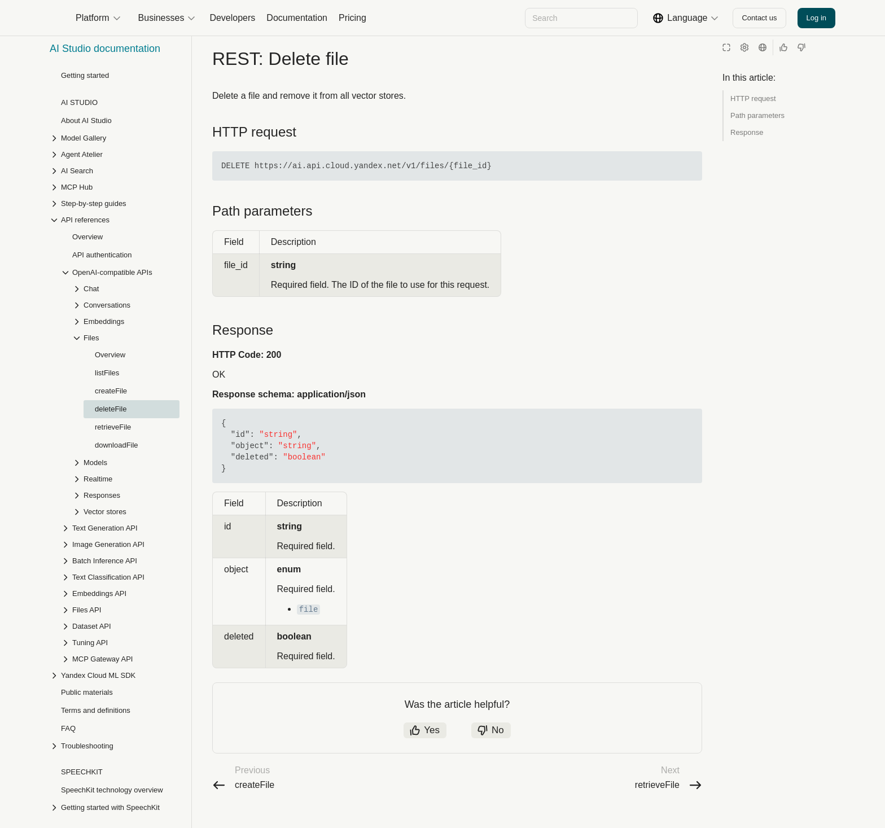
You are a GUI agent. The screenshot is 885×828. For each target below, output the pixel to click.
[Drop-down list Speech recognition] (114, 636)
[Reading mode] (726, 47)
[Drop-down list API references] (114, 701)
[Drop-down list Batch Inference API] (120, 373)
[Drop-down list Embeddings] (125, 133)
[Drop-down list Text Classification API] (120, 389)
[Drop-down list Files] (125, 150)
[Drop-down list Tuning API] (120, 454)
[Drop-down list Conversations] (125, 117)
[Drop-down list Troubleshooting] (114, 558)
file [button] (308, 632)
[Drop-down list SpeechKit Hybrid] (114, 685)
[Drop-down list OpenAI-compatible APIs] (120, 84)
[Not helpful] (801, 47)
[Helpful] (783, 47)
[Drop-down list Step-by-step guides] (114, 668)
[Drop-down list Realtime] (125, 291)
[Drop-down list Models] (125, 274)
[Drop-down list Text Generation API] (120, 340)
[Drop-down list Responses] (125, 307)
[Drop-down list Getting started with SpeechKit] (114, 619)
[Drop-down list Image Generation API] (120, 356)
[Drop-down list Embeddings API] (120, 405)
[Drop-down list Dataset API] (120, 438)
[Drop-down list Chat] (125, 101)
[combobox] (580, 18)
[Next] (475, 18)
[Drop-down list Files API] (120, 422)
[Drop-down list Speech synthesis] (114, 652)
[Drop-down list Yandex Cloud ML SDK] (114, 487)
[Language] (762, 47)
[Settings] (744, 47)
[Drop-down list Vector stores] (125, 324)
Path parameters (757, 115)
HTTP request (753, 98)
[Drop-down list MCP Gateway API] (120, 471)
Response (747, 132)
